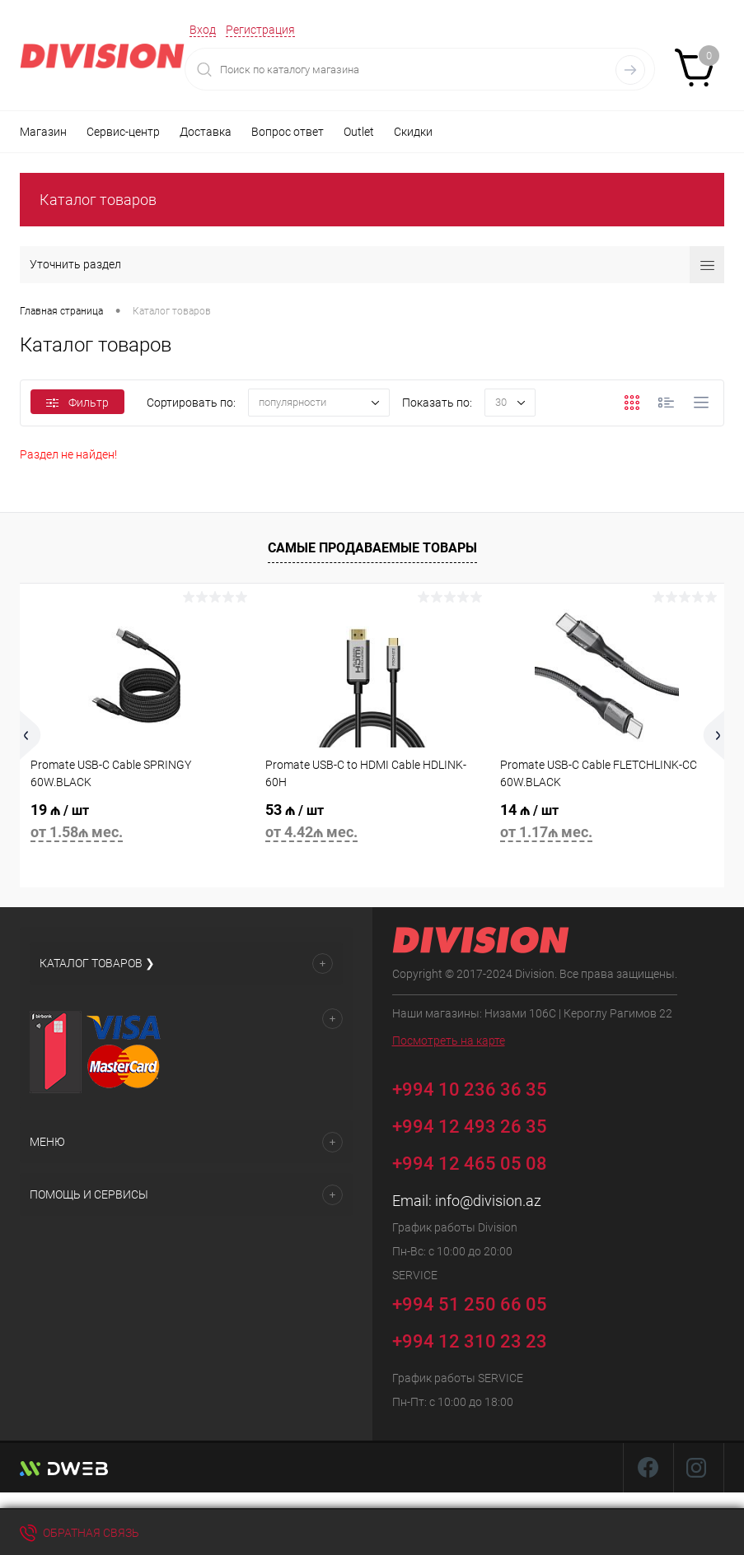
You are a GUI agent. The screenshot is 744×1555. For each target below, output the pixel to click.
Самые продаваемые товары (372, 548)
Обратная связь (79, 1532)
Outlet (359, 131)
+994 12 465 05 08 (469, 1163)
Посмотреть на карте (448, 1040)
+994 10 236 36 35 (481, 1087)
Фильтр (77, 402)
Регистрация (260, 29)
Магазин (43, 131)
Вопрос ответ (287, 131)
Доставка (206, 131)
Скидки (413, 131)
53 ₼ (372, 823)
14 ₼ (607, 823)
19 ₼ (137, 823)
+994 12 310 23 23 (469, 1341)
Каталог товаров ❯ (97, 963)
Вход (203, 29)
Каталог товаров (98, 199)
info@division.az (488, 1200)
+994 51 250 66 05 (481, 1302)
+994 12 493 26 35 (469, 1126)
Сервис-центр (123, 131)
